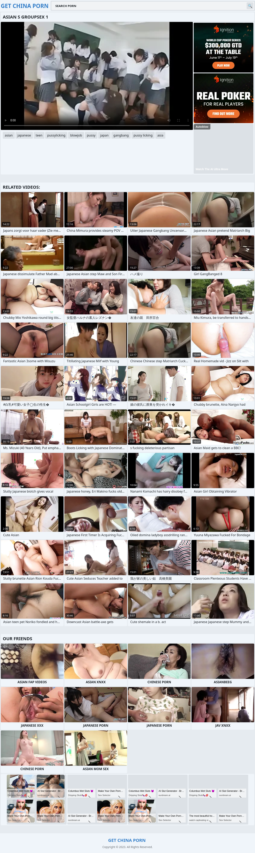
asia (160, 135)
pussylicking (56, 135)
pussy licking (143, 135)
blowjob (76, 135)
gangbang (121, 135)
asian (9, 135)
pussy (91, 135)
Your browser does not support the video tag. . (97, 76)
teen (39, 135)
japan (104, 135)
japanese (24, 135)
